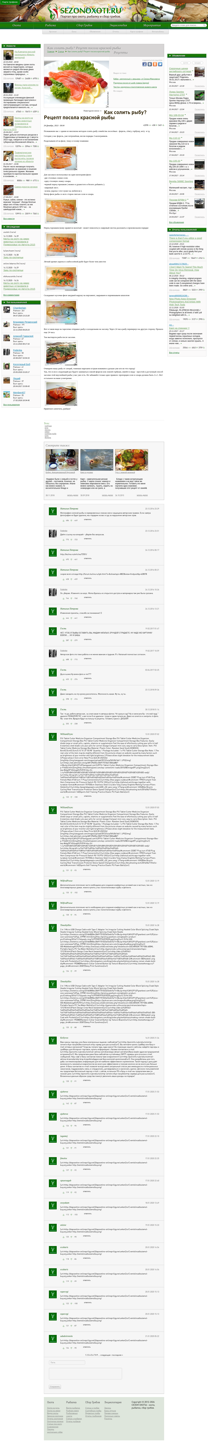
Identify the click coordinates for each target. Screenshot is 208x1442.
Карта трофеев (136, 31)
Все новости (8, 219)
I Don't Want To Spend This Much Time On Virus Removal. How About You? (186, 270)
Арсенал (53, 31)
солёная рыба (50, 434)
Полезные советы (112, 1416)
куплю (185, 63)
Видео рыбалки (73, 1408)
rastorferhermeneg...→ (179, 235)
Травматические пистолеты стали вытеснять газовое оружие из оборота (24, 157)
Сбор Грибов (84, 25)
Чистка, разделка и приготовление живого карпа (135, 87)
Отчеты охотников (55, 1418)
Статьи (61, 51)
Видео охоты (52, 1413)
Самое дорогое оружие (26, 186)
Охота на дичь (53, 1408)
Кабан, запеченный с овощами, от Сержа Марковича (136, 79)
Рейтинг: (17, 310)
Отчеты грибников (93, 1416)
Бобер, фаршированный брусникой (60, 472)
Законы (107, 1408)
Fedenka (17, 350)
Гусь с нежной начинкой (125, 472)
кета (46, 428)
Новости (10, 45)
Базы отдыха (110, 1410)
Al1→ (171, 325)
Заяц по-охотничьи (13, 257)
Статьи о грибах (92, 1408)
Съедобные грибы (93, 1410)
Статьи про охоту (54, 1424)
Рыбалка (50, 25)
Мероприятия (152, 25)
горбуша (48, 426)
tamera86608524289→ (179, 296)
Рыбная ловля (72, 1410)
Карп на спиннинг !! (179, 328)
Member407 (19, 392)
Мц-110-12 (174, 138)
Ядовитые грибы (92, 1413)
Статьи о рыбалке (74, 1418)
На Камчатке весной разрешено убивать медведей (25, 54)
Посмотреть (200, 86)
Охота (17, 25)
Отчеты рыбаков (73, 1421)
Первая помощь (111, 1413)
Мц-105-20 (174, 161)
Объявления (95, 31)
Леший (16, 378)
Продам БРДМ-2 (177, 200)
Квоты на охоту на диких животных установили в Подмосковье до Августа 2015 (18, 123)
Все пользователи (11, 405)
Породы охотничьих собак (55, 1430)
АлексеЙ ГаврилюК (23, 336)
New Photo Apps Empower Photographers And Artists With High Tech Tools (185, 302)
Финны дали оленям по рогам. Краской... (26, 86)
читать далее (72, 495)
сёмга (47, 432)
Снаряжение (52, 1426)
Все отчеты (174, 353)
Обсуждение (8, 78)
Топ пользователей (16, 302)
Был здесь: (18, 313)
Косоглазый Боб (21, 364)
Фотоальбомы (158, 31)
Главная (50, 51)
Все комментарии (11, 295)
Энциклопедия (118, 25)
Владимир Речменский (25, 322)
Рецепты (108, 1418)
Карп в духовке (86, 472)
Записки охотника (55, 1416)
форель (48, 437)
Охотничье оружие (55, 1421)
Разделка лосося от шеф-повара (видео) (131, 83)
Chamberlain (19, 308)
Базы (74, 31)
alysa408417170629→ (179, 264)
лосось (48, 430)
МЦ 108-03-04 (176, 115)
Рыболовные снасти (72, 1414)
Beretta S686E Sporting (181, 181)
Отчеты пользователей (184, 229)
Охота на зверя (53, 1410)
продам (198, 63)
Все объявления (176, 222)
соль (47, 436)
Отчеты (116, 31)
